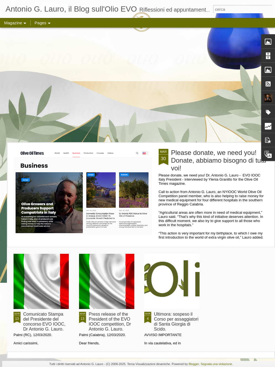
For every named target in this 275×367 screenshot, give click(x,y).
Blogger (193, 364)
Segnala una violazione (216, 364)
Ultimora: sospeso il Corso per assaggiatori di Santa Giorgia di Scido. (176, 321)
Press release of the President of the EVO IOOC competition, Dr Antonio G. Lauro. (110, 321)
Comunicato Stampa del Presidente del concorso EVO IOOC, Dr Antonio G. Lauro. (44, 321)
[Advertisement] (52, 85)
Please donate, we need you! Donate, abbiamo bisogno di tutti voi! (218, 160)
